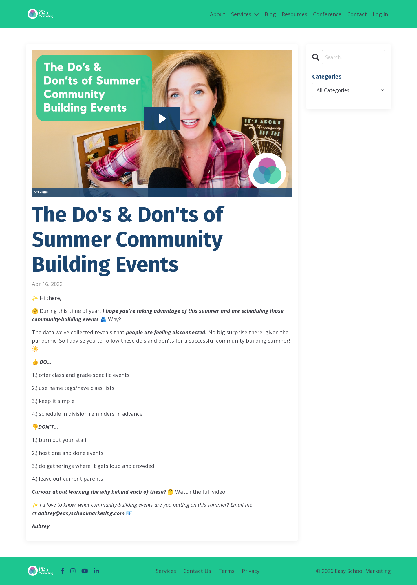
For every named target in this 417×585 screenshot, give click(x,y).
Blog (270, 13)
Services (245, 13)
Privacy (250, 570)
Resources (294, 13)
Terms (226, 570)
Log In (380, 13)
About (217, 13)
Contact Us (197, 570)
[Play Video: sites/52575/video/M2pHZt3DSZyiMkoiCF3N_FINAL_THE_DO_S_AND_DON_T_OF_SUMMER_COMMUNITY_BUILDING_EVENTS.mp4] (162, 118)
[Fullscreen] (286, 192)
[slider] (156, 192)
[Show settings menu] (275, 192)
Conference (327, 13)
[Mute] (263, 192)
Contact (357, 13)
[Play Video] (37, 192)
